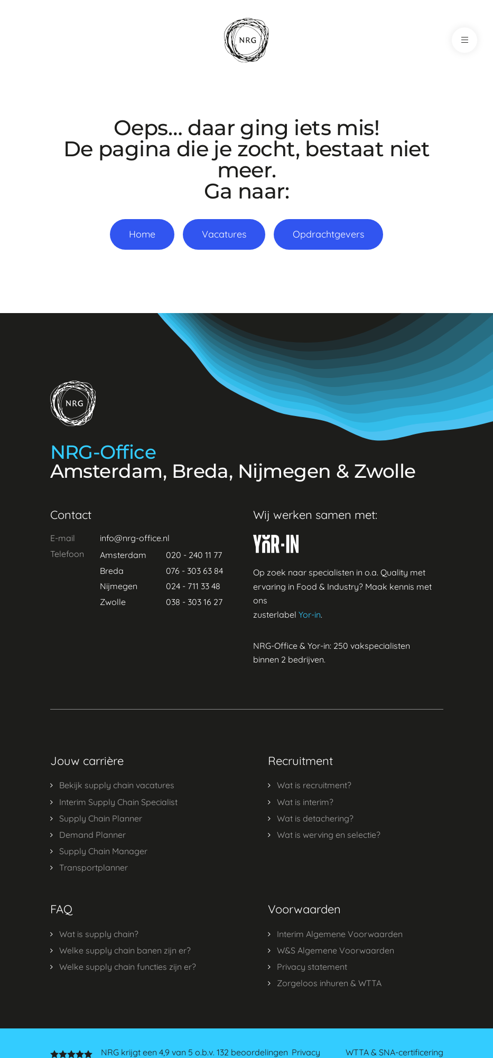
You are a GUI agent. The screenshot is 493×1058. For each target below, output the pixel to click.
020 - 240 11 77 (194, 555)
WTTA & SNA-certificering (394, 1052)
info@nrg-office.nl (135, 538)
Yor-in (310, 614)
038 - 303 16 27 (194, 602)
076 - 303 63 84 (194, 570)
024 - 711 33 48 (193, 586)
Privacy (306, 1052)
